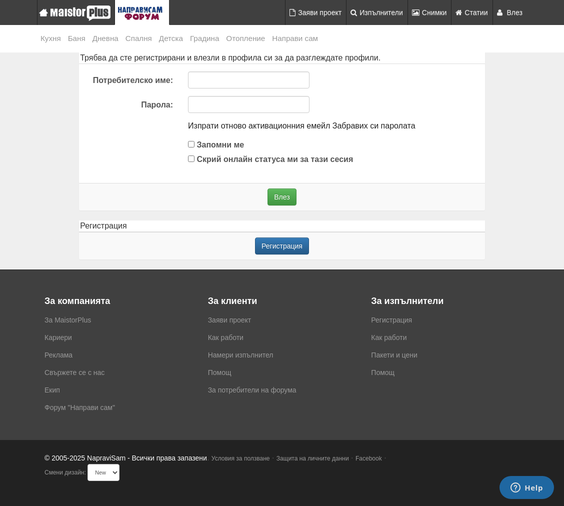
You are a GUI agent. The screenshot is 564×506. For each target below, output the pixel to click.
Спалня (139, 38)
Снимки (429, 12)
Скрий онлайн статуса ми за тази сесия (270, 159)
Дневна (105, 38)
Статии (472, 12)
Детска (171, 38)
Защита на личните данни (312, 458)
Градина (204, 38)
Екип (52, 390)
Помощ (220, 372)
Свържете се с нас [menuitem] (74, 372)
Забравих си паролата (374, 126)
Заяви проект (316, 12)
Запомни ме (216, 144)
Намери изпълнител (241, 355)
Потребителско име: (133, 80)
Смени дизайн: (65, 472)
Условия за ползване (241, 458)
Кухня (50, 38)
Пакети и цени (394, 355)
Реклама (58, 355)
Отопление (245, 38)
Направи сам (295, 38)
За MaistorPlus (67, 320)
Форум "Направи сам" (79, 408)
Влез (510, 12)
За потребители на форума (252, 390)
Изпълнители (376, 12)
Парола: (157, 104)
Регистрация (282, 246)
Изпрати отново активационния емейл (259, 126)
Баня (77, 38)
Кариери (58, 338)
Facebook (369, 458)
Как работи (226, 338)
